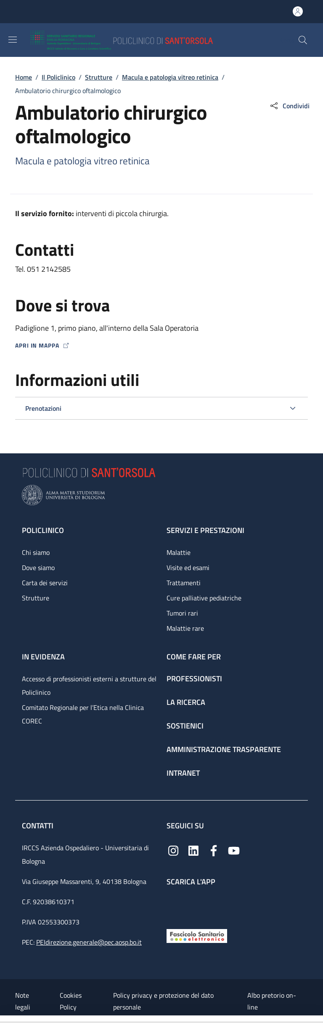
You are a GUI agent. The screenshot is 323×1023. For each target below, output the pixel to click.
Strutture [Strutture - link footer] (35, 598)
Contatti (38, 825)
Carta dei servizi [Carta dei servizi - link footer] (45, 583)
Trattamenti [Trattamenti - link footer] (184, 583)
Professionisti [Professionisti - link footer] (194, 678)
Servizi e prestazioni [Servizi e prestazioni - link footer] (205, 530)
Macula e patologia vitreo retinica (170, 77)
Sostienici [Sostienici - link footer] (185, 725)
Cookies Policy (71, 1001)
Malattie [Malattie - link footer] (179, 552)
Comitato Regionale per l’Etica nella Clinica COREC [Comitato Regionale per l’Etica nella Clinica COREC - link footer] (83, 714)
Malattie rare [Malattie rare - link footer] (185, 628)
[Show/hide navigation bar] (12, 39)
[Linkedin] (193, 849)
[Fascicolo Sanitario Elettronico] (197, 935)
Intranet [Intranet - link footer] (183, 773)
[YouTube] (234, 849)
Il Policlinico (58, 77)
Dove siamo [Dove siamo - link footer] (38, 567)
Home (23, 77)
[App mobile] (173, 905)
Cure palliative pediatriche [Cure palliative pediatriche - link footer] (204, 598)
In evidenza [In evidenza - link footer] (43, 656)
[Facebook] (213, 849)
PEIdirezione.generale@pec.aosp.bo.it (89, 942)
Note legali (22, 1001)
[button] (303, 40)
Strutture (98, 77)
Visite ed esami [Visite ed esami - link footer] (188, 567)
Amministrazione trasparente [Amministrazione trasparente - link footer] (224, 749)
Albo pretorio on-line (271, 1001)
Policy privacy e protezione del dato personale (163, 1001)
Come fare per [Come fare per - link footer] (194, 656)
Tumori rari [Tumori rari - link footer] (182, 613)
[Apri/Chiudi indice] (4, 1019)
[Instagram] (173, 849)
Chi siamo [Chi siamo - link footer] (36, 552)
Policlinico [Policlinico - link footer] (43, 530)
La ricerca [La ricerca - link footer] (186, 702)
